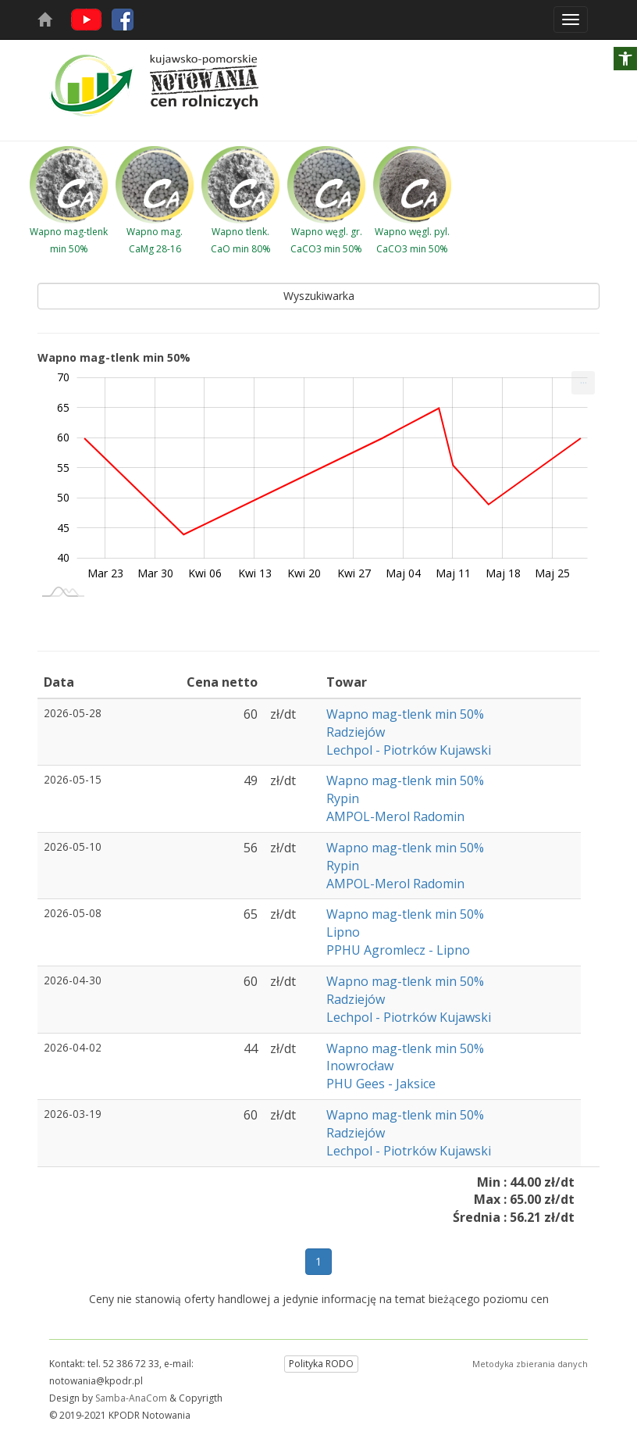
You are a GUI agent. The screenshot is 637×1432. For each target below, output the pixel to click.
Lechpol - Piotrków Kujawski (408, 750)
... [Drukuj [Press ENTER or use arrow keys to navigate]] (583, 379)
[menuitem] (583, 383)
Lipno (343, 932)
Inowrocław (359, 1065)
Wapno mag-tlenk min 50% (406, 714)
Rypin (342, 798)
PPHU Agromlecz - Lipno (398, 950)
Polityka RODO (321, 1363)
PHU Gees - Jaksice (381, 1083)
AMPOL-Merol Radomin (395, 816)
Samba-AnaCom (131, 1398)
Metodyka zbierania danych (530, 1364)
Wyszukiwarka (318, 295)
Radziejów (355, 732)
